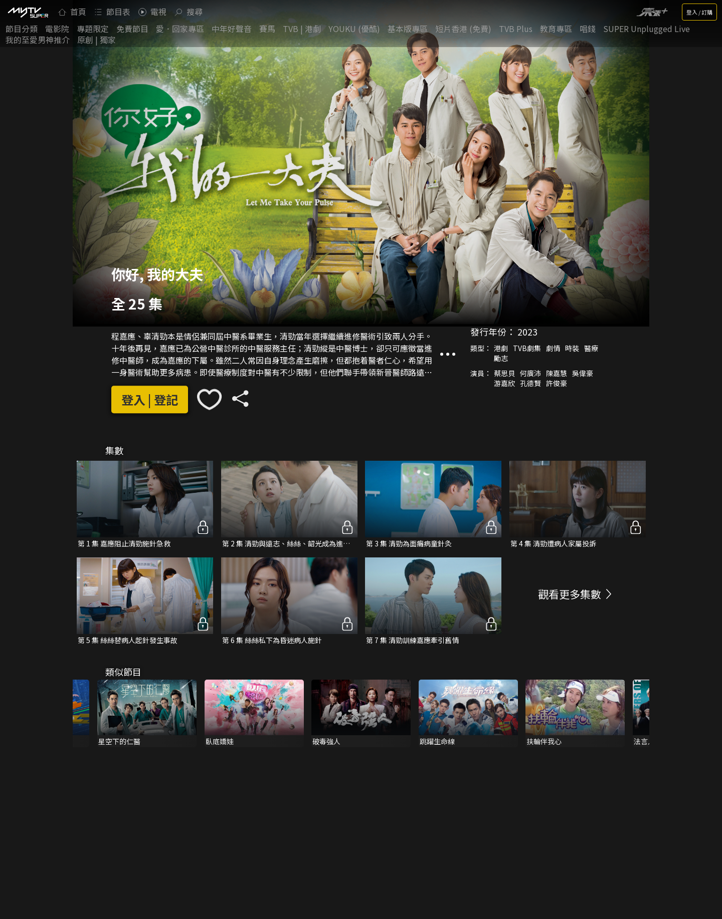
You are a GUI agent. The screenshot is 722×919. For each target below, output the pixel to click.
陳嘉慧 (556, 373)
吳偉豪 (582, 373)
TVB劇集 (527, 348)
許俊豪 (556, 383)
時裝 (572, 348)
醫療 (591, 348)
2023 (527, 331)
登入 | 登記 (149, 399)
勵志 (501, 358)
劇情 (553, 348)
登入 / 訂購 (699, 12)
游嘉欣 (504, 383)
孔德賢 (530, 383)
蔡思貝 (504, 373)
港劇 (501, 348)
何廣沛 (530, 373)
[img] (27, 12)
